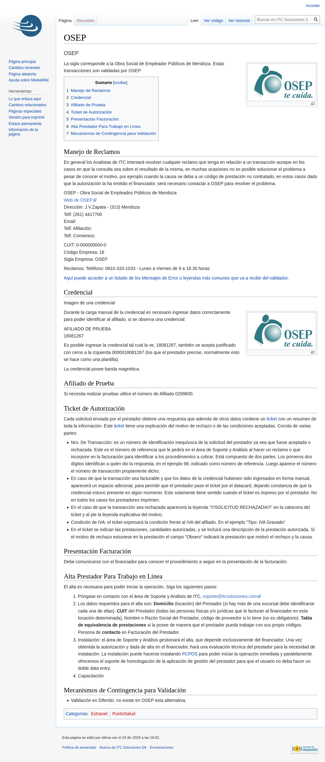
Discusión (85, 20)
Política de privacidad (79, 747)
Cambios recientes (24, 68)
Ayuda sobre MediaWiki (29, 80)
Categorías (76, 713)
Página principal (22, 61)
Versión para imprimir (26, 117)
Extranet (99, 713)
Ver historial (239, 20)
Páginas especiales (25, 111)
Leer (194, 20)
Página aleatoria (22, 74)
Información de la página (23, 132)
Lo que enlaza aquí (25, 99)
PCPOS (189, 653)
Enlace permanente (25, 123)
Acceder (313, 5)
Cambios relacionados (27, 105)
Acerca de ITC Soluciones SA (123, 747)
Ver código (213, 20)
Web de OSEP (78, 200)
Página (65, 20)
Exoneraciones (161, 747)
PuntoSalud (123, 713)
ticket (272, 418)
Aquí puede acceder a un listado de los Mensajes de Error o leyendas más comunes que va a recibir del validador (176, 278)
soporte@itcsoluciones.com (230, 596)
